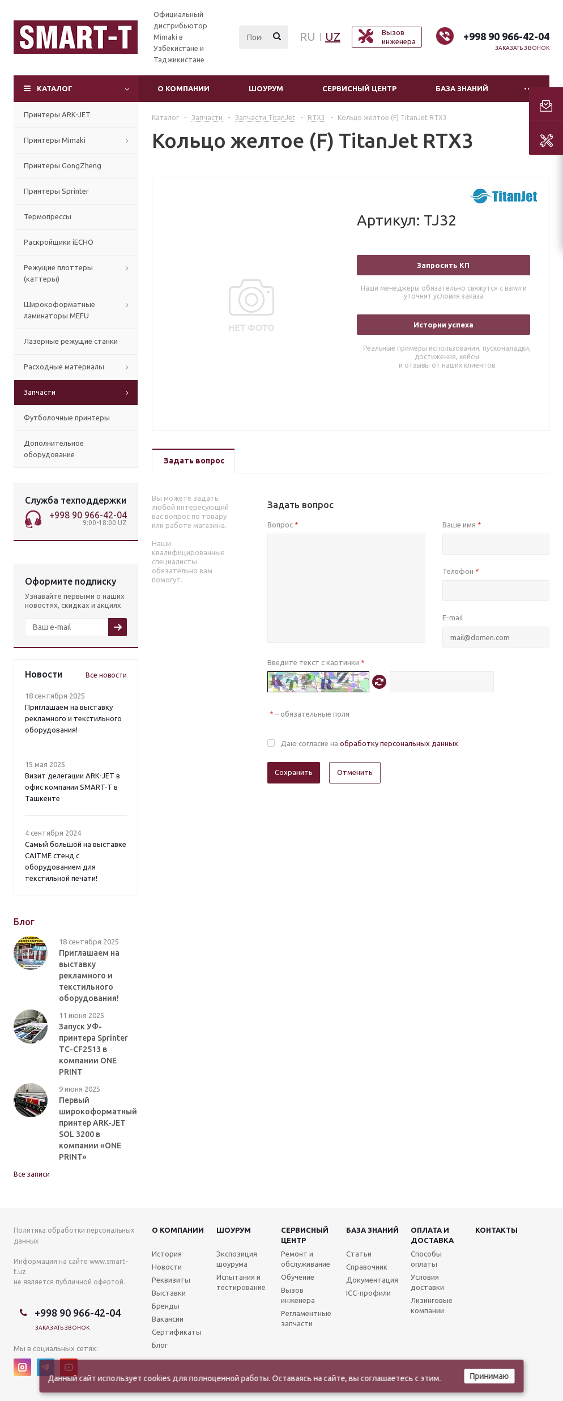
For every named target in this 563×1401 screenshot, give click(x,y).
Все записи (32, 1174)
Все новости (106, 675)
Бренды (166, 1306)
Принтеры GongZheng (62, 165)
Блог (160, 1345)
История (167, 1254)
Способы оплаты (426, 1259)
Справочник (366, 1267)
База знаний (462, 88)
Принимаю (489, 1376)
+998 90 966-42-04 (506, 36)
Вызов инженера (298, 1295)
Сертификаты (177, 1332)
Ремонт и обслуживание (305, 1259)
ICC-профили (368, 1293)
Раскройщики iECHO (58, 242)
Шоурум (266, 88)
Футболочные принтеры (67, 417)
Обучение (297, 1277)
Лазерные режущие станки (71, 341)
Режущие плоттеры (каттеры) (58, 273)
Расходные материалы (64, 367)
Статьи (359, 1254)
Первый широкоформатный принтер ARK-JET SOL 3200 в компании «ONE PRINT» (98, 1128)
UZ (332, 36)
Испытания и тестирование (241, 1282)
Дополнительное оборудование (54, 448)
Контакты (496, 1230)
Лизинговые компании (432, 1305)
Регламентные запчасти (306, 1318)
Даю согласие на (369, 743)
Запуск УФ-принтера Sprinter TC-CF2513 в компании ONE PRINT (93, 1049)
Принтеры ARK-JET (57, 114)
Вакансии (168, 1319)
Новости (167, 1267)
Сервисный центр (359, 88)
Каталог (54, 88)
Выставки (169, 1293)
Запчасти (40, 392)
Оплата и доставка (432, 1235)
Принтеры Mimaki (55, 140)
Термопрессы (47, 216)
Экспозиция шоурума (236, 1259)
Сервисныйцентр (305, 1235)
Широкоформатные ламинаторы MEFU (59, 310)
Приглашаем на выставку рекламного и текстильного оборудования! (73, 718)
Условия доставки (427, 1282)
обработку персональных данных (399, 743)
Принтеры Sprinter (56, 191)
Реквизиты (171, 1280)
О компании (183, 88)
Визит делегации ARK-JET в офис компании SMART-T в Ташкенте (72, 787)
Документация (372, 1280)
